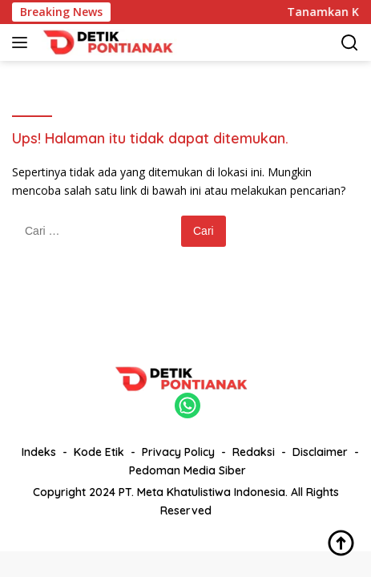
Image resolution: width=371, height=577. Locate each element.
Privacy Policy (178, 452)
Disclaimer (320, 452)
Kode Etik (99, 452)
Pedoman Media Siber (187, 470)
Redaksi (253, 452)
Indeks (39, 452)
